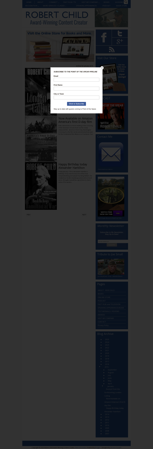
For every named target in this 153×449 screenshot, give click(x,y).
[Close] (102, 67)
